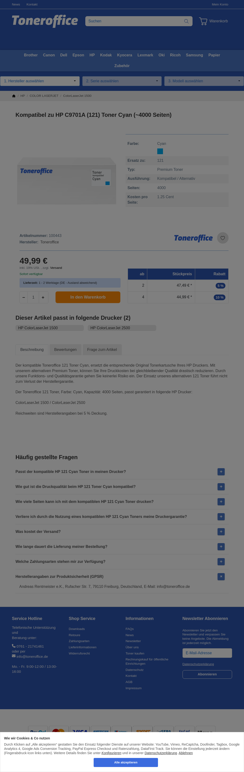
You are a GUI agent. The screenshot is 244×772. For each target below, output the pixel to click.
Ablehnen (186, 753)
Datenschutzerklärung (161, 753)
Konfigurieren (111, 753)
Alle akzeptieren (125, 762)
